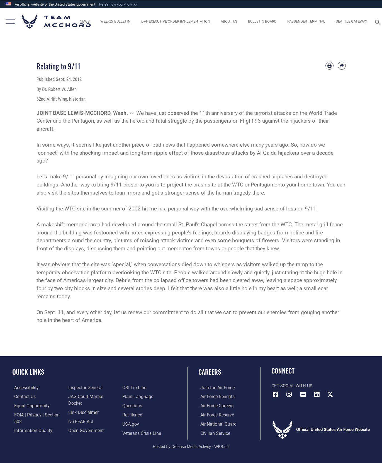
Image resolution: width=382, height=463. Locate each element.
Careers (209, 372)
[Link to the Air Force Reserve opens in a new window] (214, 414)
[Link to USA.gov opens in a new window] (131, 414)
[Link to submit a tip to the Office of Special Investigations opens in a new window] (78, 432)
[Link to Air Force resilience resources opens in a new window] (132, 405)
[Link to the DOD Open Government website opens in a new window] (84, 423)
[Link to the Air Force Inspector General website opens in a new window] (83, 387)
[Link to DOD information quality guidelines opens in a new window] (30, 430)
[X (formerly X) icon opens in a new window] (330, 394)
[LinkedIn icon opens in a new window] (316, 394)
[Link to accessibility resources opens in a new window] (24, 387)
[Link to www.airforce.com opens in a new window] (215, 387)
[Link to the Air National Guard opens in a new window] (215, 423)
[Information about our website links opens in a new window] (81, 405)
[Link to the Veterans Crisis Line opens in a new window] (141, 423)
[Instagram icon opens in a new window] (289, 394)
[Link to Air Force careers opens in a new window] (214, 405)
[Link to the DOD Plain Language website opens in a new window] (137, 387)
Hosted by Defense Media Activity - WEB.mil (191, 445)
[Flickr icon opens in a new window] (303, 394)
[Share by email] (342, 66)
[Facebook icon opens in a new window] (275, 394)
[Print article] (329, 66)
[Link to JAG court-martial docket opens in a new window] (91, 396)
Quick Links (28, 372)
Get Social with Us (291, 385)
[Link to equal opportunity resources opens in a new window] (28, 405)
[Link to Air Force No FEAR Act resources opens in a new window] (79, 414)
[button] (118, 4)
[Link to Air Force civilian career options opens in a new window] (212, 432)
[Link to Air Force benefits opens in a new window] (215, 396)
